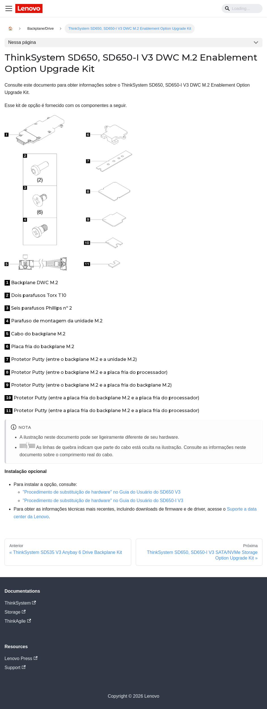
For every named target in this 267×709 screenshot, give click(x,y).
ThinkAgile (18, 621)
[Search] (242, 8)
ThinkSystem (20, 603)
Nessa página (22, 42)
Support (15, 667)
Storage (15, 612)
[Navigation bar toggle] (9, 8)
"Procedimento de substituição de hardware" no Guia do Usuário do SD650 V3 (102, 492)
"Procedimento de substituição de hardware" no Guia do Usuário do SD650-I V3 (103, 500)
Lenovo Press (21, 658)
